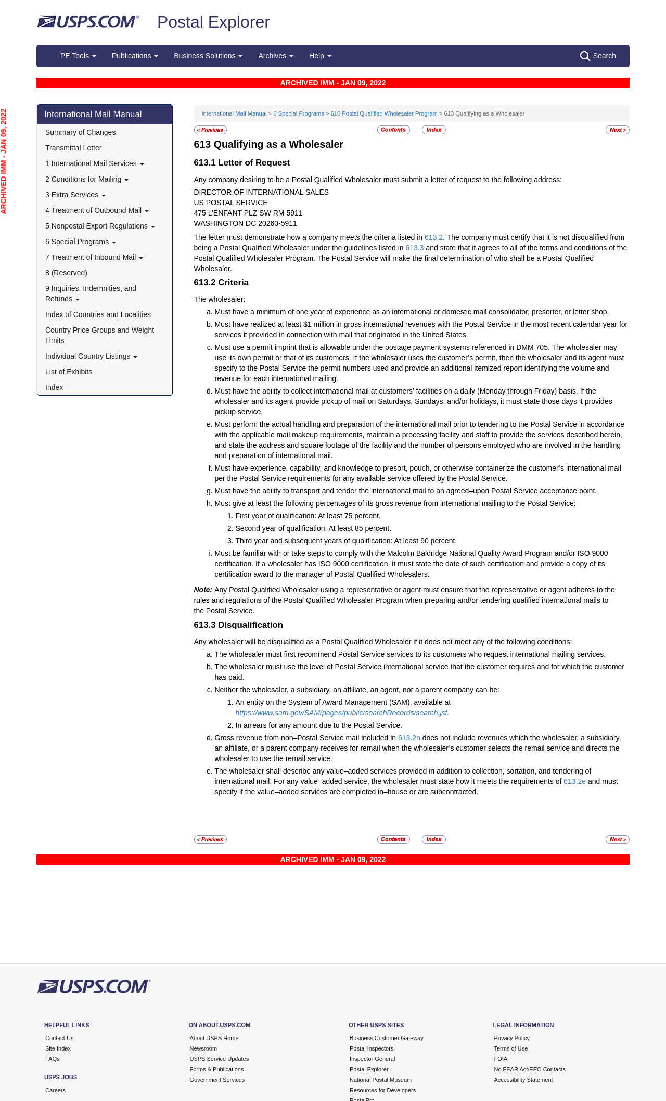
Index (54, 387)
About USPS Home (214, 1038)
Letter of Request (254, 163)
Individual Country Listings (91, 356)
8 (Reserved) (66, 273)
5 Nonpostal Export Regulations (100, 226)
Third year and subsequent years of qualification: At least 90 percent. (346, 541)
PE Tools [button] (78, 56)
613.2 (434, 237)
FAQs (52, 1059)
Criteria (233, 282)
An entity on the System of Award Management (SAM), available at (343, 702)
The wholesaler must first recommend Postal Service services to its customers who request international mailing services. (410, 654)
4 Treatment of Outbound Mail (97, 210)
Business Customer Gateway (387, 1038)
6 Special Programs (80, 241)
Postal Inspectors (371, 1048)
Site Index (58, 1048)
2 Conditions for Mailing (87, 179)
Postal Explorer (213, 21)
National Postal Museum (381, 1080)
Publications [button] (135, 56)
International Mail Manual (93, 114)
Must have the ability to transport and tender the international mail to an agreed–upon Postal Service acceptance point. (406, 491)
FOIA (501, 1059)
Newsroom (203, 1048)
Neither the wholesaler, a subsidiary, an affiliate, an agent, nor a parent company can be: (357, 690)
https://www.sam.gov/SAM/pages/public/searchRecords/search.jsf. (343, 712)
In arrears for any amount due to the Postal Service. (319, 725)
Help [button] (320, 56)
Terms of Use (511, 1048)
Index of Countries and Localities (98, 314)
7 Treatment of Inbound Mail (94, 257)
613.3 (415, 248)
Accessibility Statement (523, 1080)
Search (598, 56)
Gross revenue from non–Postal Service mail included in (307, 737)
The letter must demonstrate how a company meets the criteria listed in (309, 237)
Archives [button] (275, 56)
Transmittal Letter (73, 148)
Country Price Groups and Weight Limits (99, 335)
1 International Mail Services (94, 163)
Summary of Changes (80, 132)
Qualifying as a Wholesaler (278, 144)
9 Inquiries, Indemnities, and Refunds (90, 293)
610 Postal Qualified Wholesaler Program (384, 113)
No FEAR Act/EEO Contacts (530, 1069)
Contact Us (59, 1038)
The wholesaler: (220, 299)
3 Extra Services (75, 195)
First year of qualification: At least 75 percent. (308, 516)
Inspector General (372, 1059)
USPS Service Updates (219, 1059)
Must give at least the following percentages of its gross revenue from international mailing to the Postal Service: (395, 503)
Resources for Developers (383, 1090)
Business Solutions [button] (208, 56)
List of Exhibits (68, 372)
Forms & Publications (217, 1069)
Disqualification (250, 625)
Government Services (217, 1080)
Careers (55, 1090)
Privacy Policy (512, 1038)
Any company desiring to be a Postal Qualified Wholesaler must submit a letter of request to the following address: (378, 179)
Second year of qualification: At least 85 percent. (314, 528)
